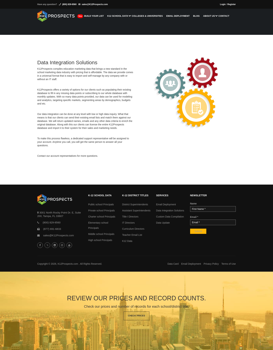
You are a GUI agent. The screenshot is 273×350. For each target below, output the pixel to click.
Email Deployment (178, 16)
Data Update (163, 222)
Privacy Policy (211, 263)
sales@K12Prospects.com (95, 4)
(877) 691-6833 (52, 228)
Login (223, 4)
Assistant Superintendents (136, 210)
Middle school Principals (101, 234)
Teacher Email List (132, 235)
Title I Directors (130, 216)
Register (231, 4)
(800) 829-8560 (69, 4)
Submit (198, 231)
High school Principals (100, 240)
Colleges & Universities (147, 16)
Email (194, 217)
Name (193, 203)
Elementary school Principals (98, 225)
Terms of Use (228, 263)
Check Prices (136, 315)
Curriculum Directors (133, 228)
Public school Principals (101, 204)
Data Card (173, 263)
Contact (224, 16)
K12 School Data (118, 16)
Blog (197, 16)
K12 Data (127, 241)
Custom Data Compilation (170, 216)
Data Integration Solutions (170, 210)
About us (210, 16)
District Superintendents (135, 204)
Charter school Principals (101, 216)
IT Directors (128, 222)
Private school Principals (101, 210)
